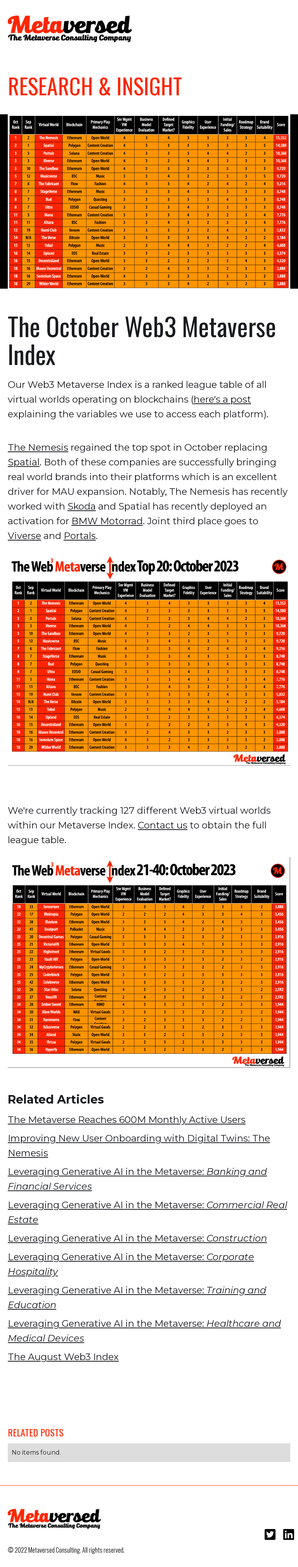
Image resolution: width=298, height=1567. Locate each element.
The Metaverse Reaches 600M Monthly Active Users (127, 1119)
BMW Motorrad (107, 521)
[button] (278, 27)
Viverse (24, 535)
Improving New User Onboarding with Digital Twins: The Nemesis (139, 1146)
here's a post (222, 399)
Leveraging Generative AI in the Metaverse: (137, 1179)
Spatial (24, 462)
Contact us (162, 825)
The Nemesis (38, 447)
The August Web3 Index (63, 1356)
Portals (80, 535)
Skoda (82, 506)
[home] (70, 28)
